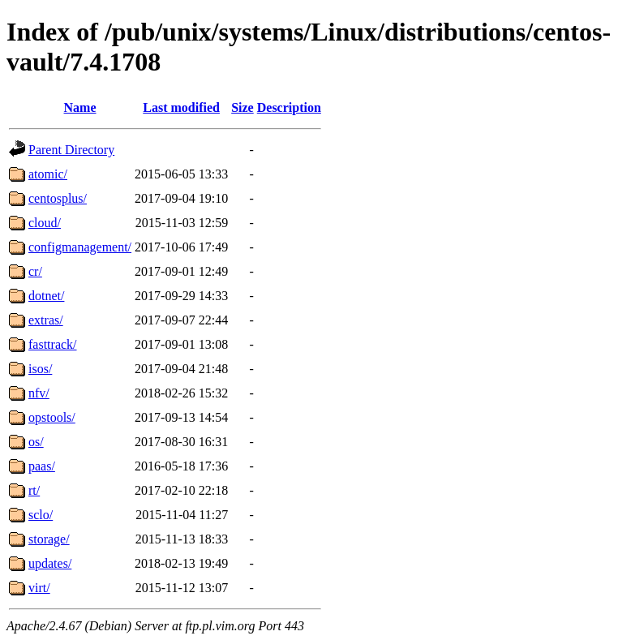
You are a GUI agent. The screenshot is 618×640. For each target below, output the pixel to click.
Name (80, 107)
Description (289, 107)
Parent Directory (71, 150)
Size (242, 107)
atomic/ (47, 174)
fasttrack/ (52, 344)
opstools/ (51, 417)
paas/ (41, 466)
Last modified (181, 107)
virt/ (39, 588)
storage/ (49, 539)
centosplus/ (57, 198)
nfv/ (38, 393)
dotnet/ (46, 296)
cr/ (35, 271)
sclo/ (40, 515)
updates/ (49, 563)
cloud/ (44, 223)
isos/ (40, 369)
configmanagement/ (79, 247)
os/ (36, 442)
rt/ (34, 490)
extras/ (45, 320)
